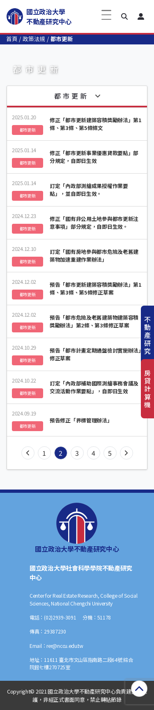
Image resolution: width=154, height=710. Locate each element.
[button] (124, 16)
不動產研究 (147, 335)
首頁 (11, 39)
